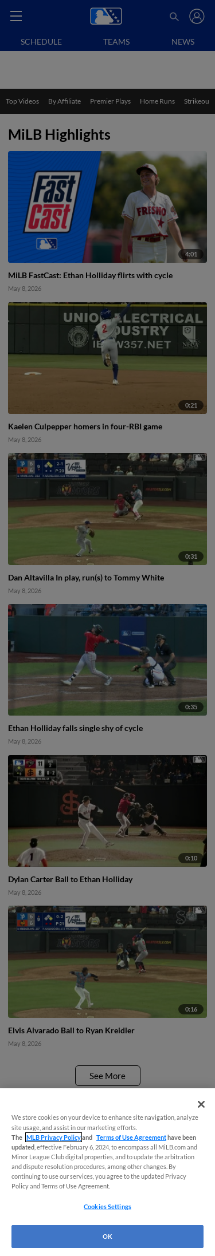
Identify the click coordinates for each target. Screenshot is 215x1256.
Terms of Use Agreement (131, 1137)
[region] (107, 1172)
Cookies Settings (107, 1206)
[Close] (201, 1104)
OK (107, 1236)
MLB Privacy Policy (53, 1137)
